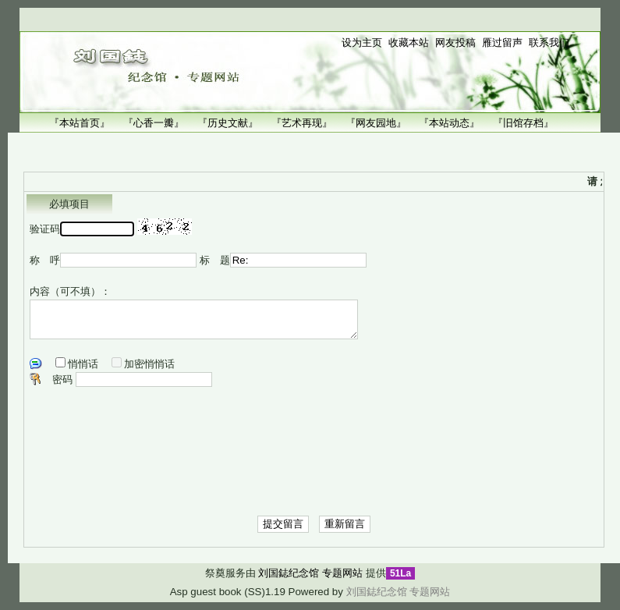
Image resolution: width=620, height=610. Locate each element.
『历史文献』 (227, 123)
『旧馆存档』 (523, 123)
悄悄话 (83, 364)
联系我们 (549, 42)
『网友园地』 (375, 123)
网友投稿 (455, 42)
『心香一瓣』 (153, 123)
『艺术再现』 (301, 123)
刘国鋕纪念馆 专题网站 (310, 573)
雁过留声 (502, 42)
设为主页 (362, 42)
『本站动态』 (449, 123)
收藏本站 (408, 42)
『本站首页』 (79, 123)
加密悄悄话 (149, 364)
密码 (62, 379)
